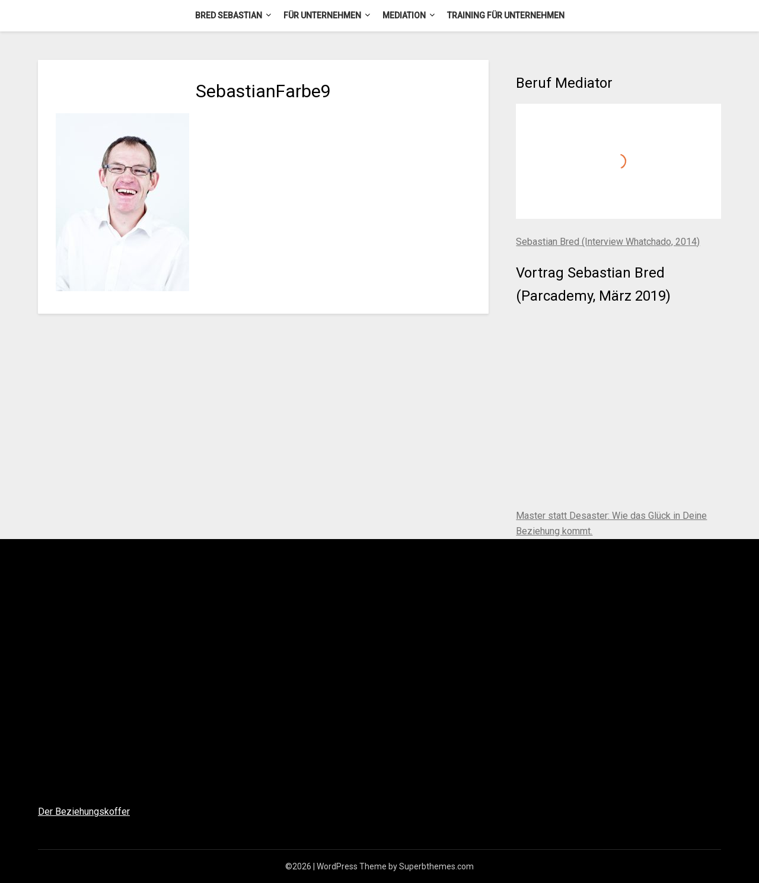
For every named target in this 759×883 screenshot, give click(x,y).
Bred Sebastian (228, 15)
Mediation (404, 15)
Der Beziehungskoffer (84, 811)
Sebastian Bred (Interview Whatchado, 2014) (608, 241)
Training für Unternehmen (506, 15)
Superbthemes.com (436, 866)
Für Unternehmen (322, 15)
